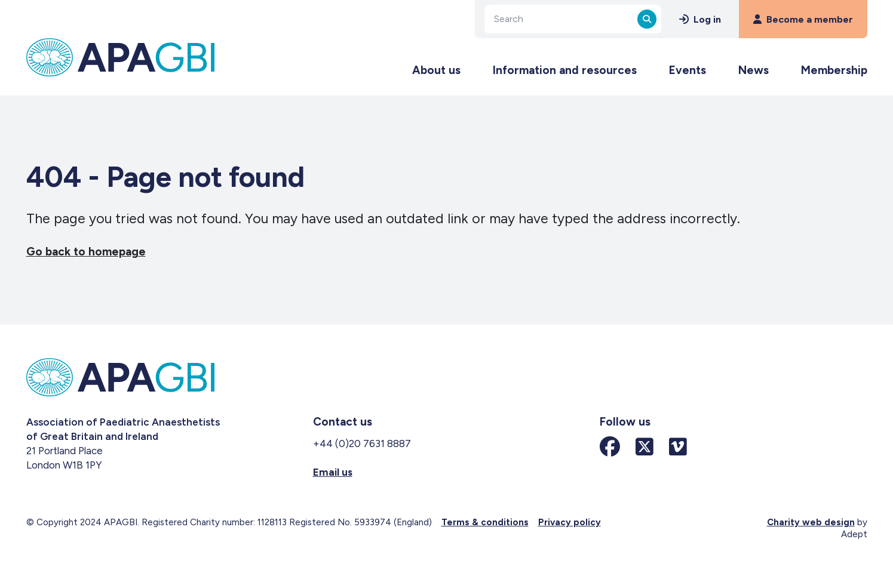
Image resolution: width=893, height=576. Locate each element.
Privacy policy (569, 522)
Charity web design (811, 522)
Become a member (803, 19)
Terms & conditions (485, 522)
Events (687, 70)
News (753, 70)
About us (436, 70)
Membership (834, 70)
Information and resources (565, 70)
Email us (332, 472)
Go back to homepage (86, 251)
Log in (700, 19)
